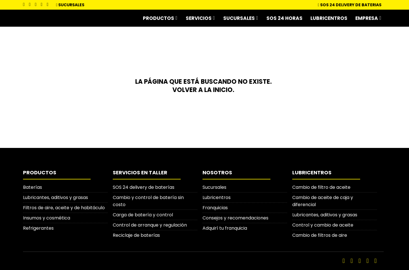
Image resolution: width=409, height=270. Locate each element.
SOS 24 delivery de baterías (143, 187)
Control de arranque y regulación (150, 225)
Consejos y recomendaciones (235, 218)
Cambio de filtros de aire (319, 235)
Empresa (366, 18)
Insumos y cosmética (46, 218)
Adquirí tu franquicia (225, 228)
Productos (158, 18)
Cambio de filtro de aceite (321, 187)
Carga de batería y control (143, 215)
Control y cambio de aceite (322, 225)
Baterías (32, 187)
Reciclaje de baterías (136, 235)
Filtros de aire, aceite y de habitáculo (64, 207)
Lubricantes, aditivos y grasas (55, 197)
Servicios (199, 18)
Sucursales (71, 5)
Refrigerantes (38, 228)
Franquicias (215, 207)
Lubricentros (328, 18)
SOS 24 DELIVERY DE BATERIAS (349, 5)
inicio (223, 89)
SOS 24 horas (284, 18)
